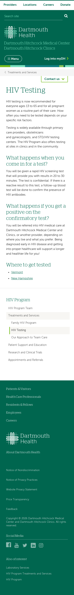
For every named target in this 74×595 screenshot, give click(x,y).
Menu (15, 58)
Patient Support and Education (27, 345)
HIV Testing (18, 330)
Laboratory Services (17, 568)
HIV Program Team (20, 308)
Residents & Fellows (19, 404)
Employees (14, 412)
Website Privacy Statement (21, 489)
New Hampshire (22, 278)
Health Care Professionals (23, 396)
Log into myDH (54, 58)
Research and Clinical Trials (25, 352)
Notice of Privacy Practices (21, 480)
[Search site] (33, 16)
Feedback (12, 509)
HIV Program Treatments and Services (29, 573)
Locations (30, 4)
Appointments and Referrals (25, 360)
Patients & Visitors (18, 389)
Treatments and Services (22, 72)
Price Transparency (17, 499)
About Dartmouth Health (23, 452)
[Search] (66, 16)
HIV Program (18, 300)
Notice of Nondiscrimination (23, 470)
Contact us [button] (52, 79)
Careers (48, 4)
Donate (65, 4)
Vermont (17, 272)
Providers (10, 4)
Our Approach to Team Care (29, 337)
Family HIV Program (23, 323)
